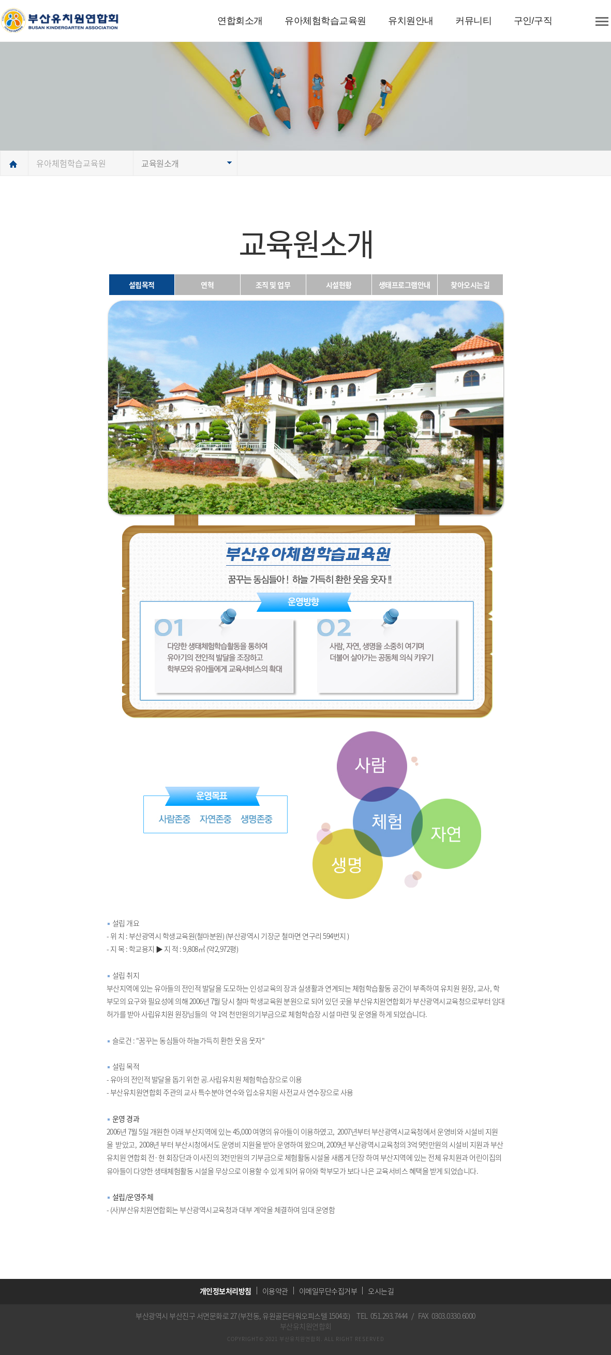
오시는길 (381, 1291)
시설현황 (339, 284)
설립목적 (142, 284)
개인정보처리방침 (225, 1291)
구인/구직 (533, 21)
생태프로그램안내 (404, 284)
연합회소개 (240, 21)
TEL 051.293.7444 (382, 1315)
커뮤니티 (473, 21)
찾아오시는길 (470, 284)
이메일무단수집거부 (328, 1291)
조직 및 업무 (273, 284)
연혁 (207, 284)
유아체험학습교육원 (325, 21)
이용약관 (275, 1291)
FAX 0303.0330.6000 (446, 1315)
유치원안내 (411, 21)
